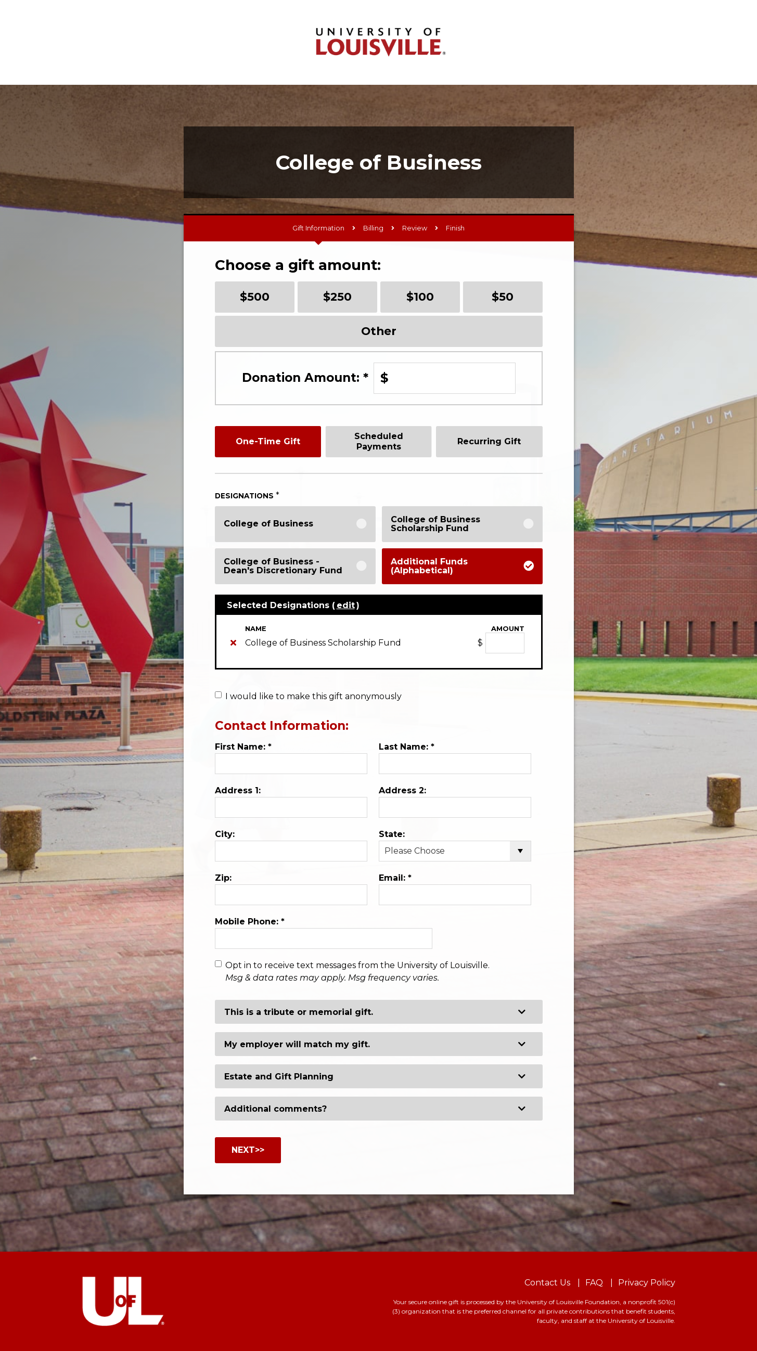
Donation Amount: (305, 377)
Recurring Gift (489, 441)
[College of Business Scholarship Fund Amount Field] (504, 643)
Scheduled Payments (378, 441)
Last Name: (406, 747)
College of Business (268, 524)
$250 (337, 296)
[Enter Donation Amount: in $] (445, 378)
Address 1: (238, 790)
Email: (395, 878)
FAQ (594, 1283)
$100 (420, 296)
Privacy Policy (646, 1283)
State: (392, 834)
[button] (379, 1012)
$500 (255, 296)
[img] (233, 642)
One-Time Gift (268, 441)
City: (225, 834)
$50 (503, 296)
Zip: (223, 878)
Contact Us (547, 1283)
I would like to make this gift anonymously (313, 696)
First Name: (243, 747)
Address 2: (402, 790)
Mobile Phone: (250, 922)
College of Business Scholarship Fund (435, 524)
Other (378, 331)
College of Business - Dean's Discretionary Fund (283, 566)
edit (346, 605)
